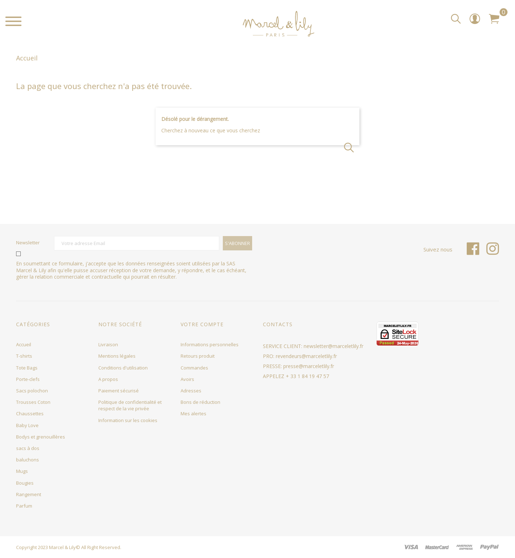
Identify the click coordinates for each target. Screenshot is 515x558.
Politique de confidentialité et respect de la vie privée (130, 405)
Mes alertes (193, 413)
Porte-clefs (28, 379)
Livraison (108, 344)
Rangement (28, 494)
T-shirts (24, 356)
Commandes (194, 367)
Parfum (24, 506)
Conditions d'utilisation (123, 367)
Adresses (191, 390)
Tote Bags (27, 367)
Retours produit (198, 356)
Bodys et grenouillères (40, 437)
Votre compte (202, 324)
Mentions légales (117, 356)
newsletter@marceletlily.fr (333, 346)
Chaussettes (30, 413)
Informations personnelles (210, 344)
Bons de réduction (200, 402)
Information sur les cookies (127, 420)
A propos (108, 379)
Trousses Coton (33, 402)
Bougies (25, 483)
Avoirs (187, 379)
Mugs (22, 471)
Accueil (23, 344)
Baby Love (27, 425)
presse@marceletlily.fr (308, 366)
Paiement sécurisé (118, 390)
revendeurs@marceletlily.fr (306, 356)
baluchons (27, 459)
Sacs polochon (32, 390)
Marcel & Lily (62, 547)
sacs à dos (27, 448)
